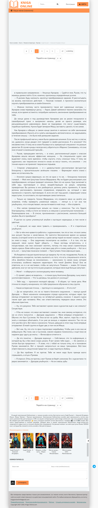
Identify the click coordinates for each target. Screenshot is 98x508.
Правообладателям (17, 502)
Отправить (22, 483)
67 (62, 51)
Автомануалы (81, 502)
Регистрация (70, 4)
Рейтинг (51, 502)
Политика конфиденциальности (36, 502)
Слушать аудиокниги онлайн (65, 502)
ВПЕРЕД (69, 51)
